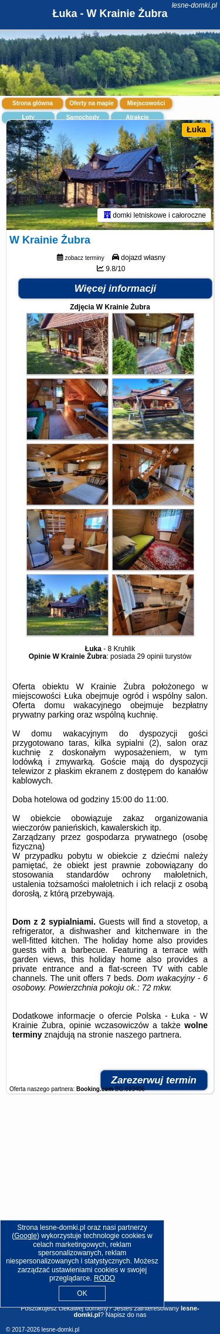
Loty (28, 117)
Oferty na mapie (91, 103)
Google (25, 1236)
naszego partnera (148, 1034)
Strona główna (32, 103)
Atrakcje (137, 117)
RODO (104, 1278)
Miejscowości (146, 103)
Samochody (83, 117)
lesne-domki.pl (194, 5)
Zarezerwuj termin (154, 1080)
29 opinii (150, 656)
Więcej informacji (116, 288)
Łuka (196, 129)
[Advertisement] (110, 1208)
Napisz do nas (126, 1314)
